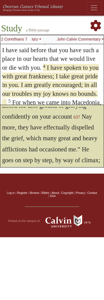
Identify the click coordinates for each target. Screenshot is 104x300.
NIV (35, 39)
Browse (34, 192)
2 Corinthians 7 (14, 39)
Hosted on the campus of (52, 221)
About (55, 192)
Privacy (80, 192)
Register (22, 192)
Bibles (45, 192)
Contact (92, 192)
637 (76, 117)
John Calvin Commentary (78, 39)
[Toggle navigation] (94, 7)
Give (53, 196)
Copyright (67, 192)
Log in (11, 192)
